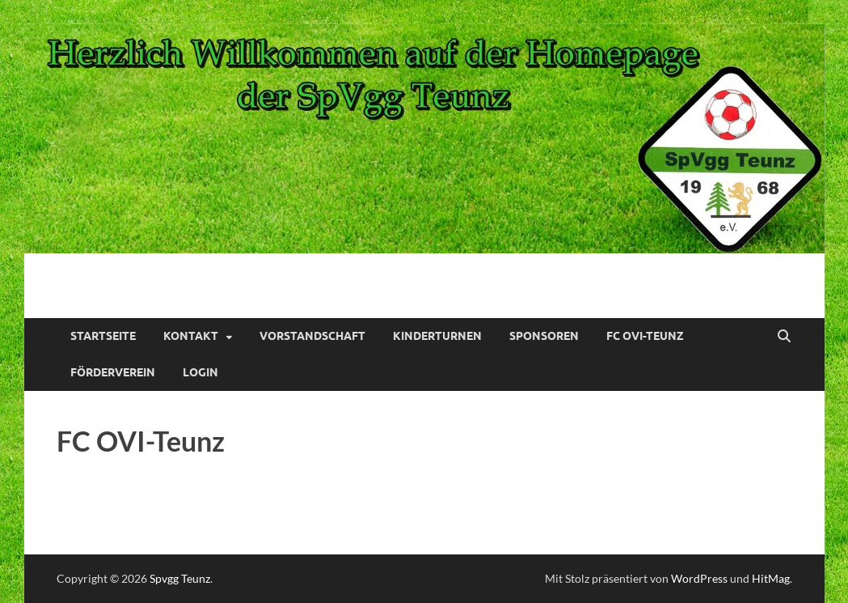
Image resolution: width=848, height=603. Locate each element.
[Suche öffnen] (784, 336)
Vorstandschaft (312, 335)
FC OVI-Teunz (645, 335)
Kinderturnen (437, 335)
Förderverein (112, 372)
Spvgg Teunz (180, 578)
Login (200, 372)
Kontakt (190, 335)
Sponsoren (544, 335)
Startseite (103, 335)
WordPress (699, 578)
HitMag (771, 578)
